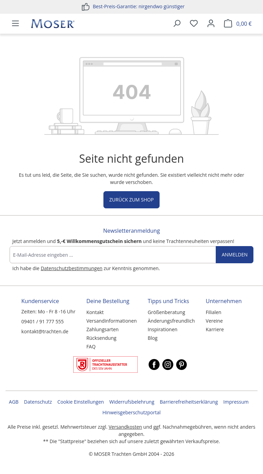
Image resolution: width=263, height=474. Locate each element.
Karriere (215, 329)
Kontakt (95, 312)
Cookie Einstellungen (81, 401)
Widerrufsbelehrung (131, 401)
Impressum (236, 401)
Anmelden (235, 254)
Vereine (214, 320)
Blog (153, 338)
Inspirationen (162, 329)
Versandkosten (125, 427)
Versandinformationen (111, 320)
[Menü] (15, 23)
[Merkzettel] (193, 23)
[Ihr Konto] (211, 23)
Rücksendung (101, 338)
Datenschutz (38, 401)
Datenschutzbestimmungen (71, 268)
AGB (13, 401)
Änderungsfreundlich (171, 320)
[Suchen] (176, 23)
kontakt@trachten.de (44, 331)
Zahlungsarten (102, 329)
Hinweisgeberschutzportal (131, 412)
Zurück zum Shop (131, 199)
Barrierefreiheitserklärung (189, 401)
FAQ (91, 346)
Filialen (214, 312)
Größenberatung (166, 312)
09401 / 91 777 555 (42, 321)
